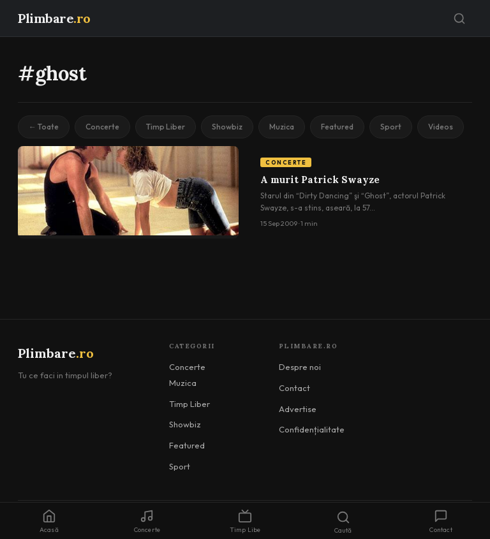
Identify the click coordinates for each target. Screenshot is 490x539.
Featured (337, 126)
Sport (390, 126)
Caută (343, 522)
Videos (440, 126)
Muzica (281, 126)
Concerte (102, 126)
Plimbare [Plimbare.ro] (54, 18)
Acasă (49, 521)
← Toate (44, 126)
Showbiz (227, 126)
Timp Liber (165, 126)
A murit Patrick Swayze (320, 180)
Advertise (297, 409)
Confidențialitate (312, 429)
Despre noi (300, 367)
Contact (294, 388)
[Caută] (459, 18)
